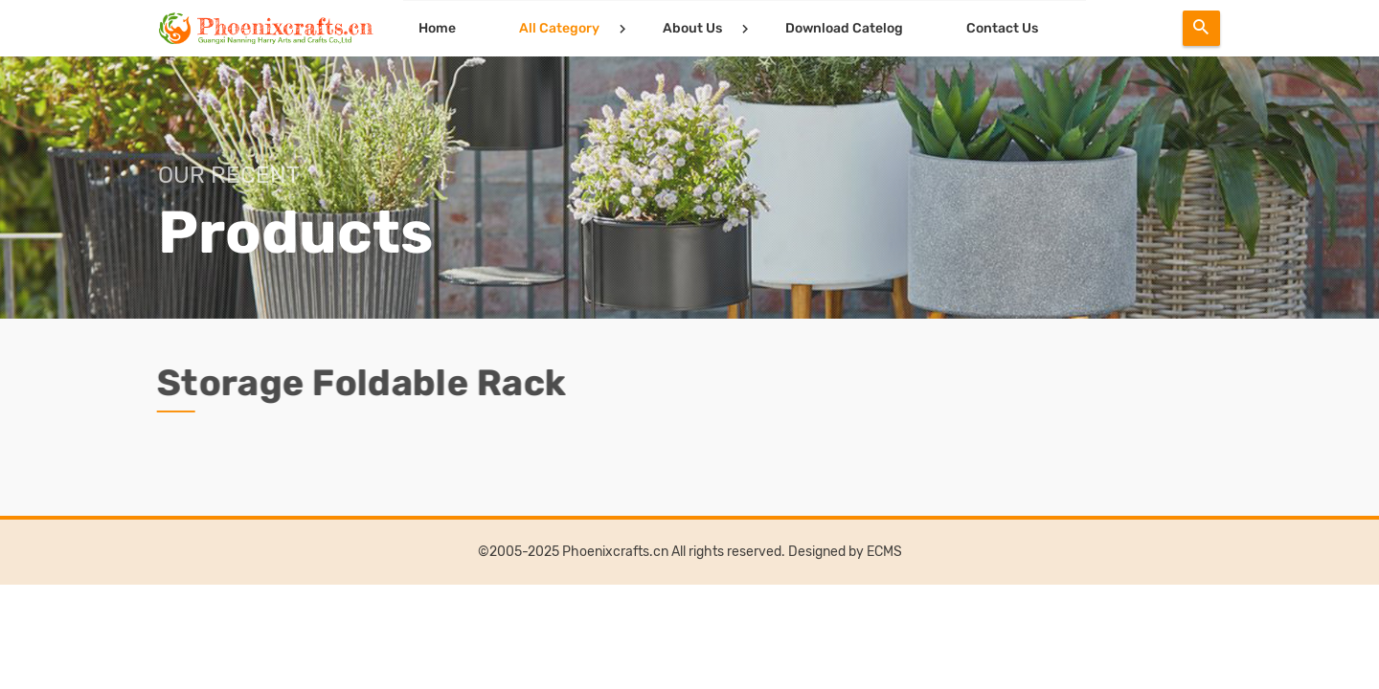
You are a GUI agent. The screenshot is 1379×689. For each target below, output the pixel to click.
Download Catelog (844, 28)
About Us (692, 28)
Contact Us (1002, 28)
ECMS (884, 552)
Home (437, 28)
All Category (559, 28)
